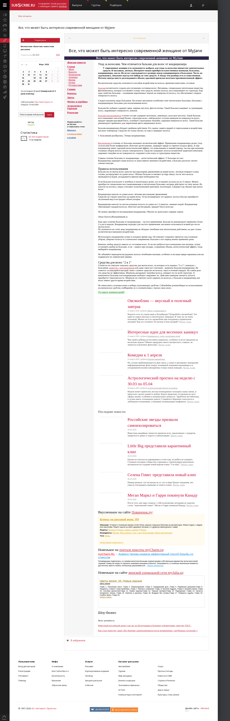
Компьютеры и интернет (130, 694)
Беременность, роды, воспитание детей (163, 336)
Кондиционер (104, 143)
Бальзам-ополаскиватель (109, 115)
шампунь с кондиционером (121, 268)
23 (23, 81)
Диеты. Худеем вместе (156, 311)
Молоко (116, 533)
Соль (134, 533)
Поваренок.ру (142, 512)
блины (107, 536)
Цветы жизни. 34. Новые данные (121, 580)
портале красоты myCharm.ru (141, 550)
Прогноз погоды (165, 671)
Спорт (160, 666)
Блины (143, 530)
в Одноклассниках (74, 134)
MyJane (31, 124)
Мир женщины (24, 16)
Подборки (119, 3)
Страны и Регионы (166, 680)
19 (40, 78)
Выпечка (112, 530)
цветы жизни (105, 584)
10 (29, 75)
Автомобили (124, 666)
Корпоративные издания (97, 671)
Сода (139, 533)
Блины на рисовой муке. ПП (119, 519)
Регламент (23, 675)
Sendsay (89, 675)
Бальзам (102, 88)
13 (46, 75)
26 (40, 81)
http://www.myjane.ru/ (44, 102)
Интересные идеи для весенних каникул (163, 332)
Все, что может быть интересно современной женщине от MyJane (66, 28)
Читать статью (106, 597)
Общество (162, 685)
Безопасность (58, 675)
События (89, 685)
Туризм (121, 671)
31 (29, 84)
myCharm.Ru (106, 554)
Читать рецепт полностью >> (112, 542)
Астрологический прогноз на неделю (162, 388)
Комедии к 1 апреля (145, 355)
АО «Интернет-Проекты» (44, 708)
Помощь (22, 680)
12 (40, 75)
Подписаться (40, 40)
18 (34, 78)
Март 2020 (44, 64)
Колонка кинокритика (156, 359)
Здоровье (73, 77)
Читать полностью (155, 565)
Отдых (72, 82)
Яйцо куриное (125, 533)
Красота (73, 72)
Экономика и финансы (129, 685)
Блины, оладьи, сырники (128, 530)
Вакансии (56, 680)
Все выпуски (139, 38)
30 (23, 84)
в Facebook (71, 138)
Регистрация (24, 671)
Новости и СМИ (165, 675)
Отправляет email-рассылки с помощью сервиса (52, 5)
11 (34, 75)
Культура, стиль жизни (168, 694)
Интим (72, 80)
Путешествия (75, 85)
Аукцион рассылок (93, 680)
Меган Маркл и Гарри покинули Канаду (163, 495)
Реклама (89, 666)
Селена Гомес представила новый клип (162, 474)
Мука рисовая (148, 533)
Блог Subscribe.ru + (61, 671)
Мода (71, 69)
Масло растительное (163, 533)
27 (46, 81)
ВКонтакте (71, 130)
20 (46, 78)
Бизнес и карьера (126, 680)
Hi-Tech (121, 690)
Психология (74, 74)
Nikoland (205, 708)
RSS (58, 54)
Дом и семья (163, 690)
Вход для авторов (26, 666)
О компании (57, 666)
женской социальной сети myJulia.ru (155, 572)
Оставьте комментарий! (111, 292)
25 (34, 81)
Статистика (29, 133)
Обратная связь (59, 685)
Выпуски (80, 3)
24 (29, 81)
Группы (99, 3)
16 (23, 78)
